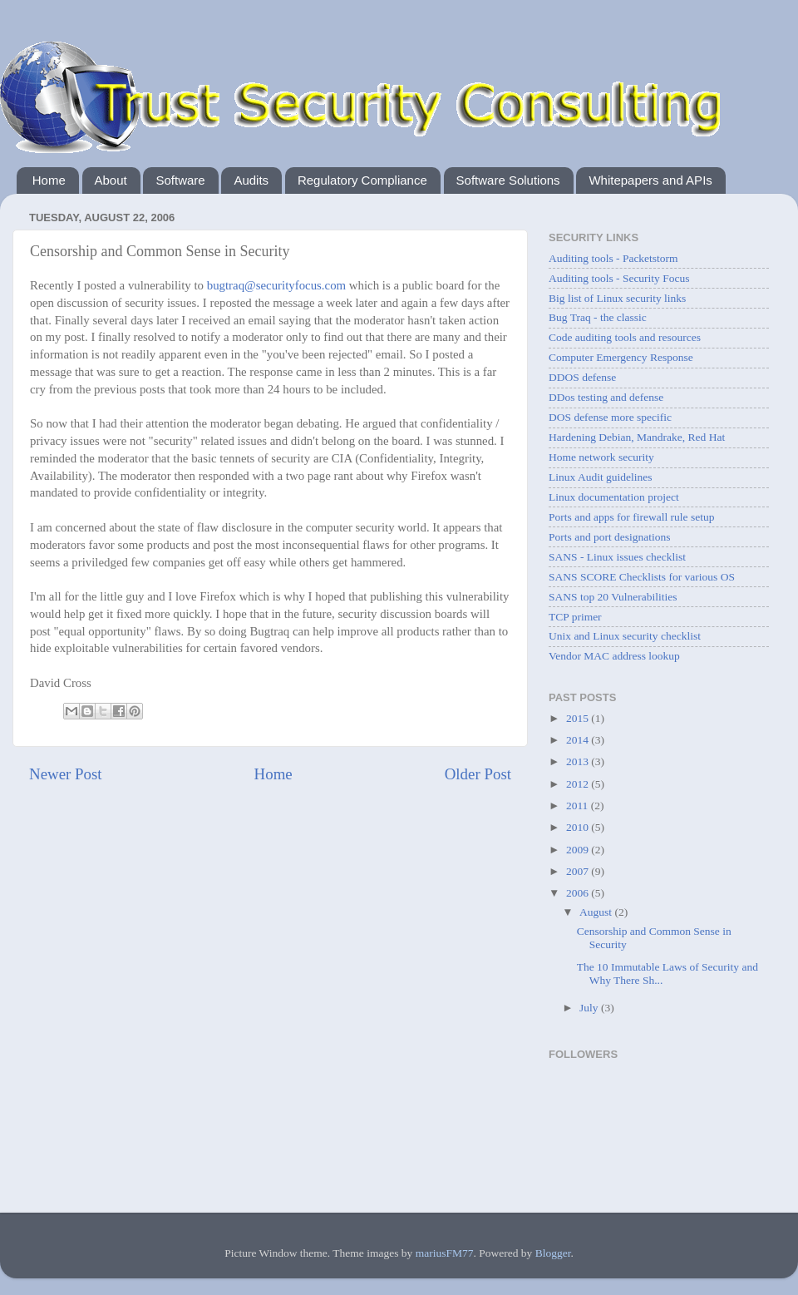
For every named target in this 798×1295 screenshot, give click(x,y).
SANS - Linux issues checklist (617, 557)
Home (49, 180)
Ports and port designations (610, 537)
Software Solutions (508, 180)
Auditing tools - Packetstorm (613, 258)
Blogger (553, 1253)
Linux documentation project (614, 497)
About (111, 180)
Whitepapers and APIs (650, 180)
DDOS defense (582, 377)
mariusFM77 (445, 1253)
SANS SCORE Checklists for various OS (642, 577)
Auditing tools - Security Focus (619, 278)
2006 (578, 893)
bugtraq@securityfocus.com (276, 285)
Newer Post (65, 774)
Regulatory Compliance (362, 180)
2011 (578, 805)
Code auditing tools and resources (625, 337)
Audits (251, 180)
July (590, 1007)
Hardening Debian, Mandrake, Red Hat (637, 437)
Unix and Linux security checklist (625, 636)
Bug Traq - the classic (598, 317)
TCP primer (575, 616)
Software (179, 180)
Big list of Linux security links (617, 298)
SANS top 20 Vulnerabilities (613, 597)
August (596, 912)
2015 (578, 718)
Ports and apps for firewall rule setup (631, 517)
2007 (578, 871)
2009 (578, 849)
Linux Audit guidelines (601, 477)
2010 (578, 827)
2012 (578, 784)
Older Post (478, 774)
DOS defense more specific (610, 417)
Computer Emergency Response (621, 357)
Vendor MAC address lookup (614, 656)
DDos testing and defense (606, 397)
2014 (578, 740)
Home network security (601, 457)
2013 (578, 761)
